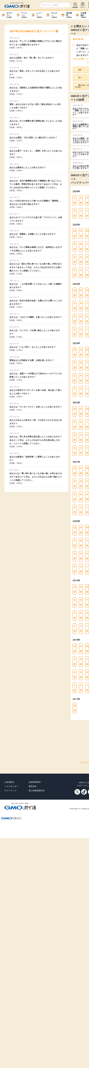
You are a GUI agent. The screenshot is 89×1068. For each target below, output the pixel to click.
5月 (81, 200)
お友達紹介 (9, 782)
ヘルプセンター (11, 786)
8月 (81, 246)
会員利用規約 (35, 782)
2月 (81, 213)
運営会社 (33, 786)
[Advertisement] (40, 737)
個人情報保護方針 (37, 790)
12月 (74, 233)
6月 (74, 200)
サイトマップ (10, 790)
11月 (81, 233)
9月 (74, 246)
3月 (74, 213)
